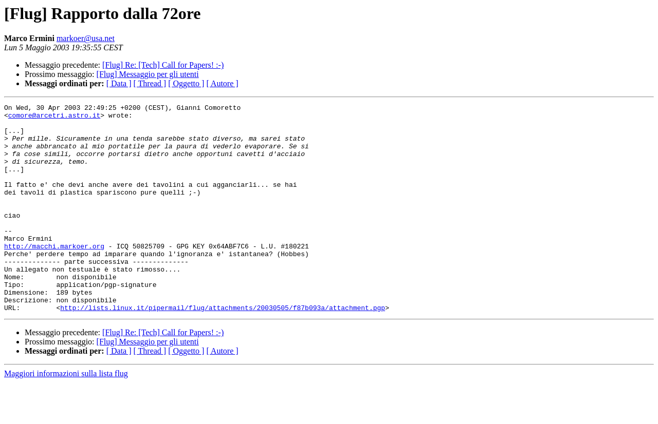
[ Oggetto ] (186, 83)
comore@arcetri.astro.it (54, 118)
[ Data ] (119, 83)
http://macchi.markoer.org (54, 275)
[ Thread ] (150, 83)
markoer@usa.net (86, 38)
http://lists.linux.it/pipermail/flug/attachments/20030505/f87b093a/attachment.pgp (222, 349)
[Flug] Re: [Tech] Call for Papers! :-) (163, 65)
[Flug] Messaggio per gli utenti (148, 74)
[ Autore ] (222, 83)
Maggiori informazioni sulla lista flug (66, 415)
